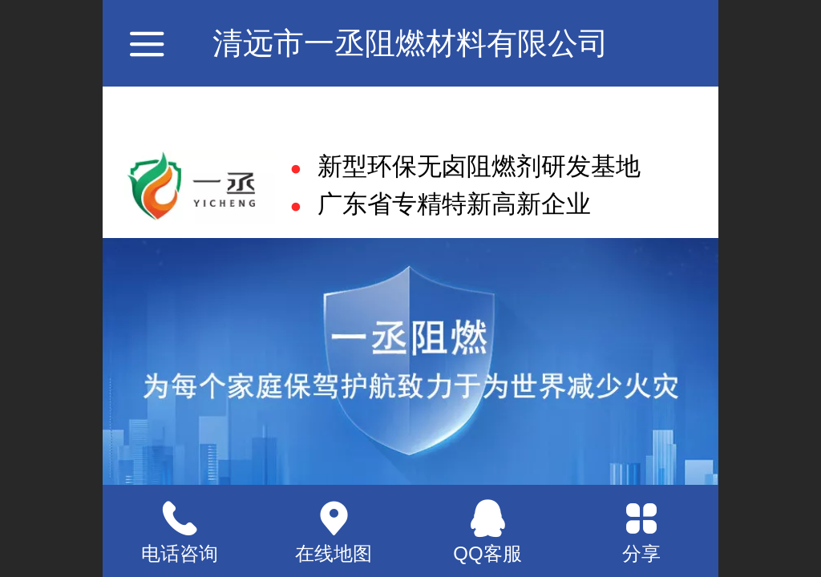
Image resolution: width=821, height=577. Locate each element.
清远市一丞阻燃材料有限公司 (410, 43)
